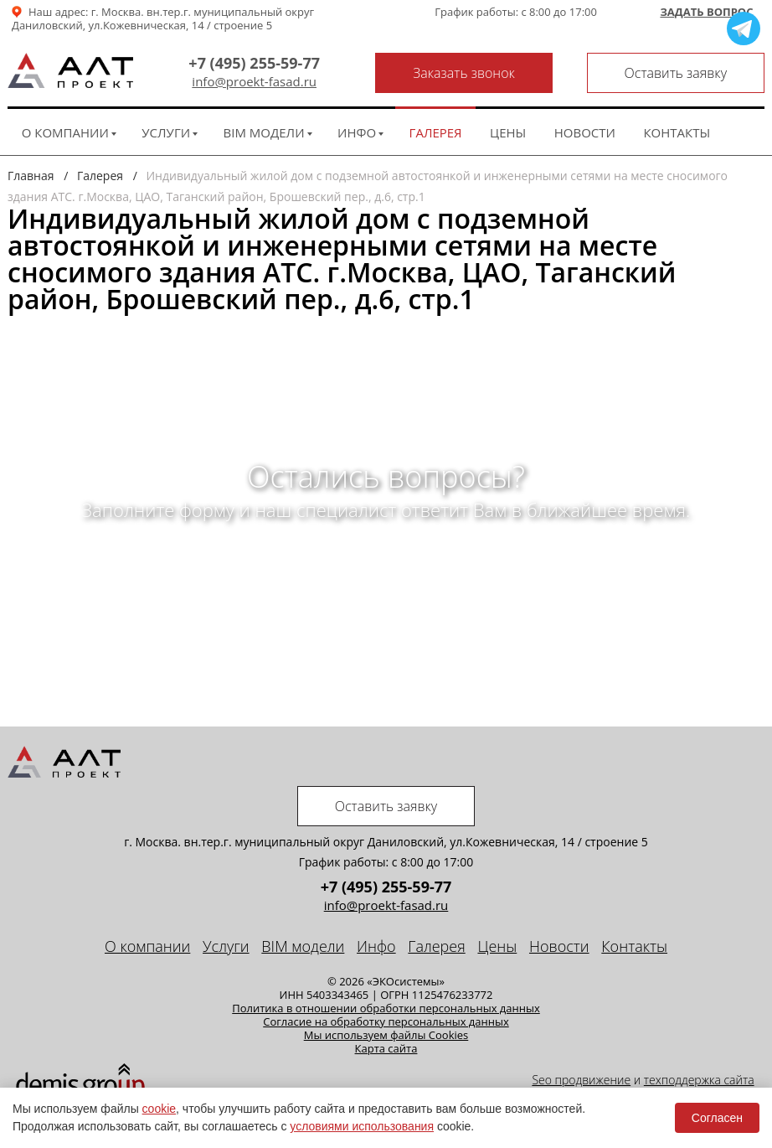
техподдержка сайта (699, 1080)
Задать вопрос (706, 12)
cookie (159, 1108)
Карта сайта (386, 1048)
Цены (508, 132)
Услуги (166, 132)
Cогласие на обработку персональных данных (386, 1021)
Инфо (356, 132)
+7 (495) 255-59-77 (254, 62)
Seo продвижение (581, 1080)
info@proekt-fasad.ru (254, 81)
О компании (65, 132)
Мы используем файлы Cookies (386, 1035)
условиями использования (362, 1126)
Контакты (676, 132)
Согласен (717, 1118)
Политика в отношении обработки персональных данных (386, 1008)
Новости (584, 132)
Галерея (435, 132)
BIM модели (264, 132)
